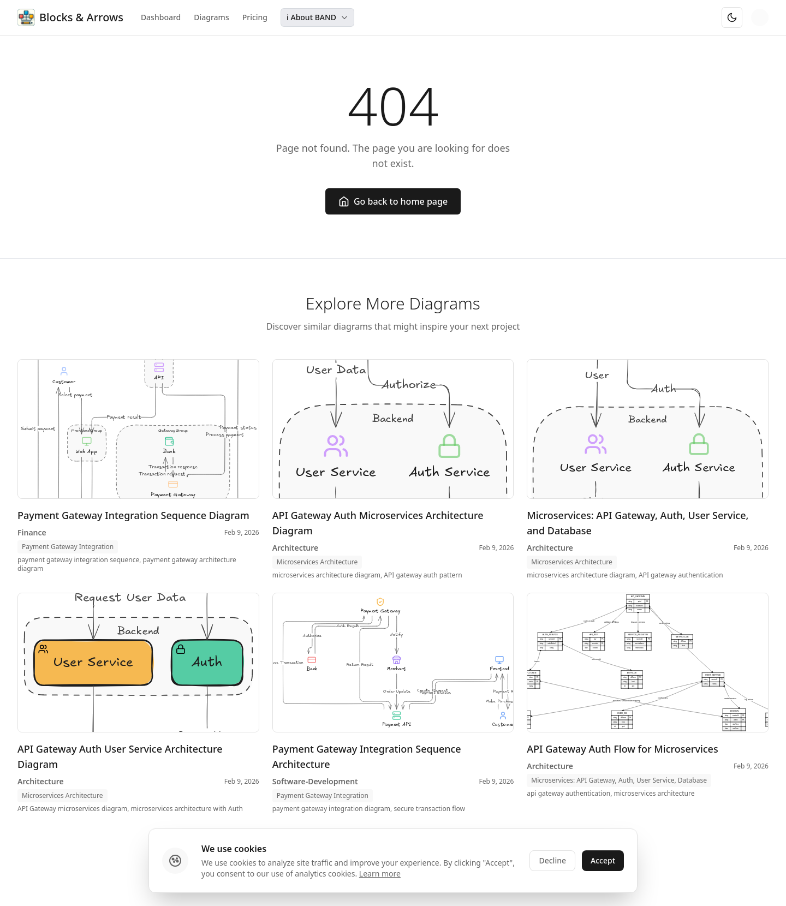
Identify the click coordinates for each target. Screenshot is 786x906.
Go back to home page (393, 201)
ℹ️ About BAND (317, 17)
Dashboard (161, 17)
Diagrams (211, 17)
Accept (603, 860)
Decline (552, 860)
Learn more (380, 873)
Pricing (254, 17)
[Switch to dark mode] (732, 17)
